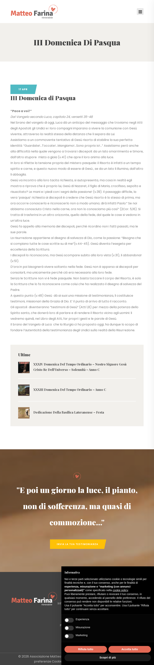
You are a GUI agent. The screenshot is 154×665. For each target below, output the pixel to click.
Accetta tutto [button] (129, 649)
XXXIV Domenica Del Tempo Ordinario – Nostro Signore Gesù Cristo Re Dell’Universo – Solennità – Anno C (79, 367)
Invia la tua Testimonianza (77, 544)
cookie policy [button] (120, 590)
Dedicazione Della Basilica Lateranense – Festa (68, 412)
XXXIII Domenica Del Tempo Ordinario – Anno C (69, 390)
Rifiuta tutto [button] (85, 649)
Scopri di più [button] (108, 657)
